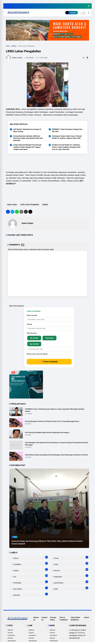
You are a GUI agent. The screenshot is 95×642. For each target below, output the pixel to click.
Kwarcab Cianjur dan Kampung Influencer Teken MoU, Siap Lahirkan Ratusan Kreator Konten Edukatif (47, 542)
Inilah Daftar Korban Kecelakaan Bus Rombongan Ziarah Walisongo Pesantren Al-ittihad (56, 455)
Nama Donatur (32, 315)
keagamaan (70, 576)
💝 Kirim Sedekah (49, 362)
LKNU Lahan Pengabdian (29, 204)
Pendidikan (30, 563)
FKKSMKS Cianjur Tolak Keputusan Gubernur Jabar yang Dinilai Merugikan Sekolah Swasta (54, 410)
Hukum (30, 557)
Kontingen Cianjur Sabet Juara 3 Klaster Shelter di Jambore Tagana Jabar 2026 (67, 137)
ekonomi (70, 570)
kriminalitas (30, 582)
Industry (10, 638)
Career (86, 617)
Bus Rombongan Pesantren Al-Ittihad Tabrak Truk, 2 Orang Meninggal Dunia (52, 421)
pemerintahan (70, 582)
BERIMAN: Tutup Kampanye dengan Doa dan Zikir (67, 130)
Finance (10, 633)
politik (70, 588)
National (10, 630)
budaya (30, 570)
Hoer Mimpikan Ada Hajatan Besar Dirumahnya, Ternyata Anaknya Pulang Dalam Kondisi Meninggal (56, 444)
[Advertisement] (47, 163)
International (12, 641)
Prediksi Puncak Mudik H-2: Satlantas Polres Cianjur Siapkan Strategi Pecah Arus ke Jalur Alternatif (66, 147)
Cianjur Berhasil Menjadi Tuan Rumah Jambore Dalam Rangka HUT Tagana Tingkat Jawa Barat (27, 147)
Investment (11, 635)
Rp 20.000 (34, 338)
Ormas (70, 557)
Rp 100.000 (34, 344)
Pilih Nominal (32, 333)
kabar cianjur (12, 204)
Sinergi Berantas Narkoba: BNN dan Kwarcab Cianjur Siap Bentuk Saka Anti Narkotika (28, 138)
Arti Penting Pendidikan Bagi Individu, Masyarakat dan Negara (47, 432)
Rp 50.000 (49, 338)
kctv (30, 576)
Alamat (29, 324)
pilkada (14, 46)
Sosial (70, 563)
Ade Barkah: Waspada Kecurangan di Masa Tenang (27, 130)
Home (8, 46)
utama (14, 537)
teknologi (30, 594)
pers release (30, 588)
